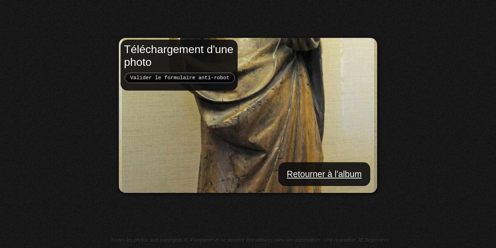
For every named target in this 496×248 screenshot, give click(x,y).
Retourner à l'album (324, 174)
